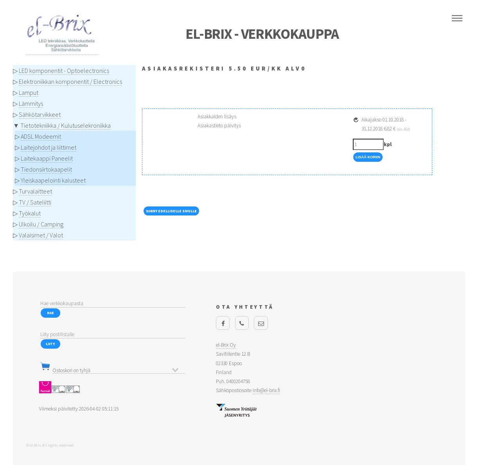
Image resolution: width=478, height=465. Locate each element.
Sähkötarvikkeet (40, 114)
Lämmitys (31, 103)
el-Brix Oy (226, 345)
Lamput (28, 92)
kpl (388, 144)
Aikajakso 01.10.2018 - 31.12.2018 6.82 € (385, 124)
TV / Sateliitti (35, 202)
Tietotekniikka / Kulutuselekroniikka (65, 125)
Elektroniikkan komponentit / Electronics (70, 81)
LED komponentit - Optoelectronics (64, 70)
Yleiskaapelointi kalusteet (53, 180)
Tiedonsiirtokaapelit (46, 169)
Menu (457, 18)
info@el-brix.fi (266, 390)
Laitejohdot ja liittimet (48, 147)
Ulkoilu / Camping (41, 224)
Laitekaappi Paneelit (47, 158)
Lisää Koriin (368, 157)
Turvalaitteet (35, 191)
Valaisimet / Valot (41, 235)
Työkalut (30, 213)
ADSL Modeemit (41, 136)
